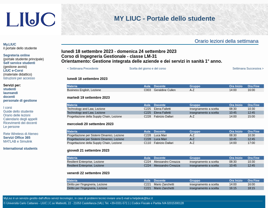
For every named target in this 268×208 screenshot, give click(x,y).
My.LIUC (9, 44)
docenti (9, 97)
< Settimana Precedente (82, 68)
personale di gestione (20, 101)
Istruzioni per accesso (19, 78)
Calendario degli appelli (20, 119)
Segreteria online (16, 55)
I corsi (7, 108)
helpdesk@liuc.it (143, 198)
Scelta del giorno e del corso (147, 68)
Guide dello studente (18, 111)
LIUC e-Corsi (13, 71)
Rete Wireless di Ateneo (20, 134)
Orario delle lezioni (16, 115)
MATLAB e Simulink (17, 141)
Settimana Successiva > (248, 68)
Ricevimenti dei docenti (20, 123)
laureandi (10, 93)
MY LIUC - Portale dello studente (164, 18)
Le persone (11, 127)
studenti (9, 89)
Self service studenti (19, 63)
